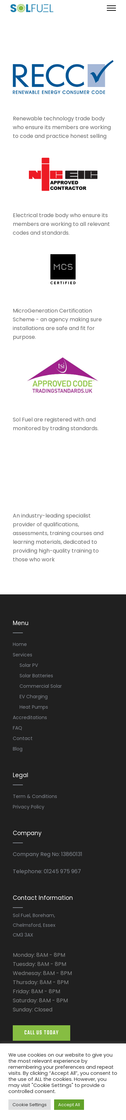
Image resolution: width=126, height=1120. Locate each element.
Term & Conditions (35, 796)
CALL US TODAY (41, 1033)
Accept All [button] (69, 1104)
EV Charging (33, 696)
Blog (18, 748)
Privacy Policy (28, 806)
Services (22, 654)
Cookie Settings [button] (29, 1104)
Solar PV (28, 665)
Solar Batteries (36, 675)
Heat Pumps (33, 707)
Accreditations (30, 717)
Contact (23, 738)
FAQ (17, 728)
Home (20, 644)
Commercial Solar (40, 686)
